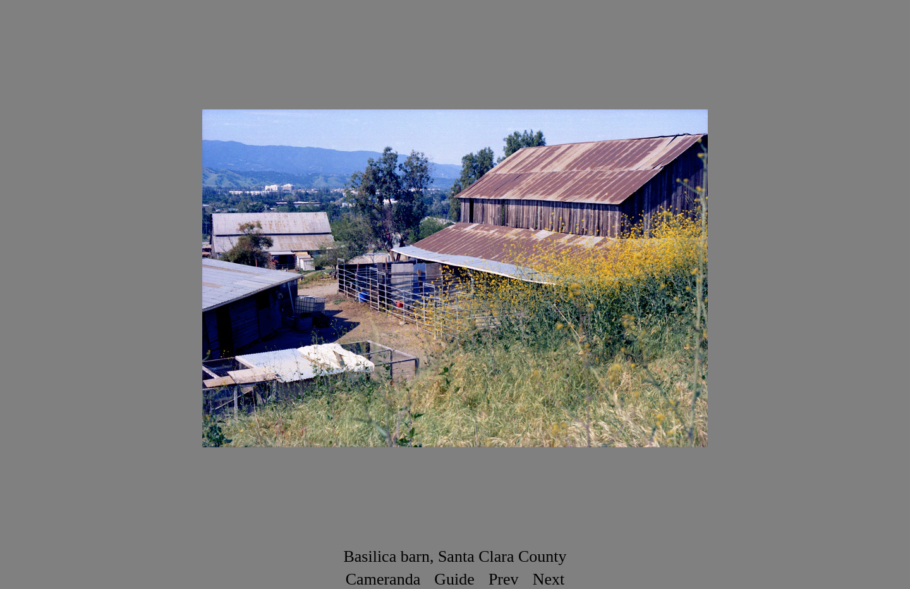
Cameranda (383, 579)
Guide (454, 579)
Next (549, 579)
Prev (503, 579)
